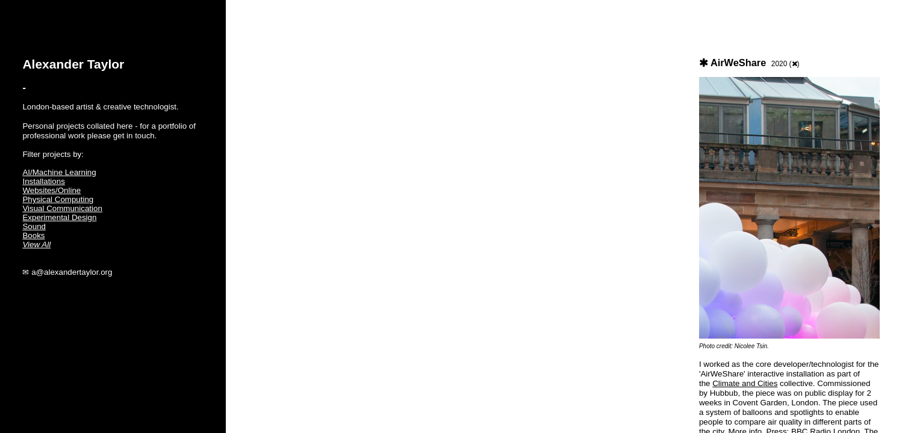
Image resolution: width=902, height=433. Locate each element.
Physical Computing (57, 199)
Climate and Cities (744, 383)
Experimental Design (59, 217)
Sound (34, 226)
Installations (43, 181)
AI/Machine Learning (59, 172)
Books (33, 235)
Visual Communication (62, 208)
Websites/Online (51, 190)
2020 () (785, 64)
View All (36, 244)
